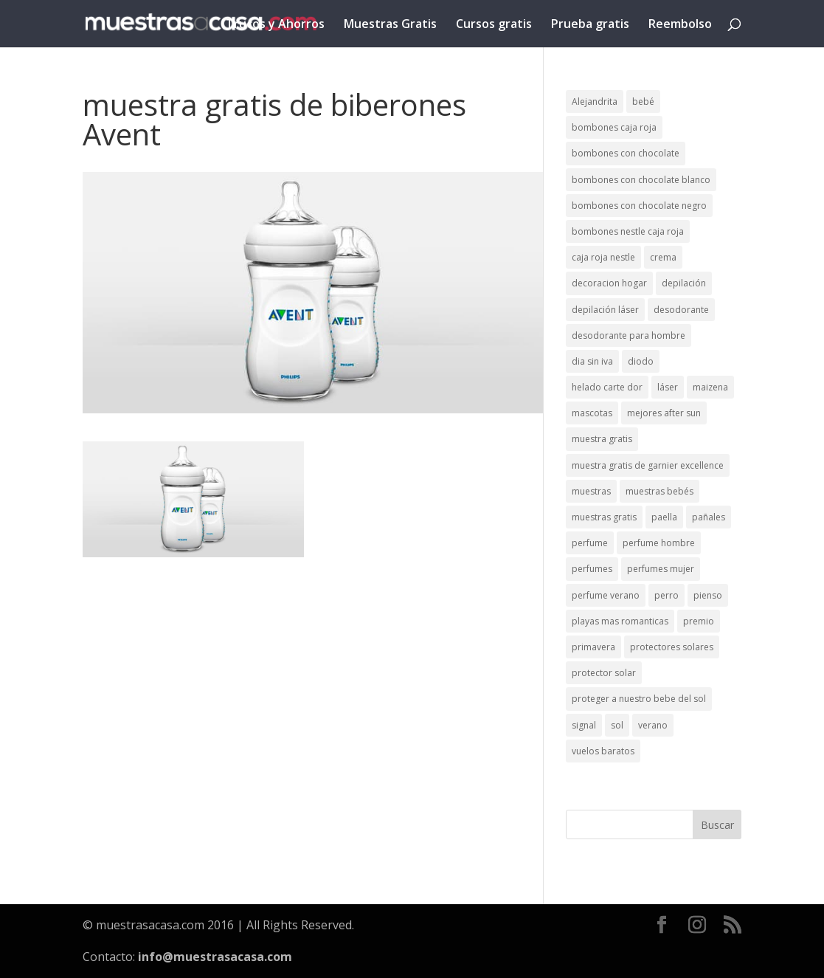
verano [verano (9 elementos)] (653, 725)
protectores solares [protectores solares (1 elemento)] (671, 647)
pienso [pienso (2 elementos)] (707, 595)
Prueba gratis (590, 25)
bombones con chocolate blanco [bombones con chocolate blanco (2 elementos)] (641, 179)
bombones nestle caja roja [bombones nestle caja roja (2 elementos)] (628, 231)
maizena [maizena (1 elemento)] (710, 387)
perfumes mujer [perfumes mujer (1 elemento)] (660, 568)
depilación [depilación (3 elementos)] (684, 283)
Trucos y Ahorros (275, 25)
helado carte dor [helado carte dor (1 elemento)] (607, 387)
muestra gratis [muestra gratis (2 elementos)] (602, 439)
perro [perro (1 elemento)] (666, 595)
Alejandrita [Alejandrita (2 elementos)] (594, 101)
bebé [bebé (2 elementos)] (643, 101)
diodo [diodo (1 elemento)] (641, 361)
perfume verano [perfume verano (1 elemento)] (606, 595)
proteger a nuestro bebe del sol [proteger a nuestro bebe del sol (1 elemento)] (639, 698)
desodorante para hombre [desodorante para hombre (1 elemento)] (628, 335)
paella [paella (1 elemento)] (664, 517)
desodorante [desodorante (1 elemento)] (681, 309)
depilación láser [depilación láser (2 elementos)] (605, 309)
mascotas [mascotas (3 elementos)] (592, 413)
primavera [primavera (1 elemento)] (593, 647)
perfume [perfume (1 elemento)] (590, 543)
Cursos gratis (494, 25)
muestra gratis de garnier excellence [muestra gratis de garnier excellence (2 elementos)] (648, 465)
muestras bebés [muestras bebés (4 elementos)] (659, 491)
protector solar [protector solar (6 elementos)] (604, 673)
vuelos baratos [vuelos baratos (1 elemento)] (603, 751)
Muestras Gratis (390, 25)
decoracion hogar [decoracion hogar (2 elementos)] (609, 283)
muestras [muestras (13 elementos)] (591, 491)
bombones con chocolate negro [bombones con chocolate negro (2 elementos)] (639, 205)
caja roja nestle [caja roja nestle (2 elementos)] (603, 257)
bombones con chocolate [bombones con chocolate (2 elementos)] (625, 153)
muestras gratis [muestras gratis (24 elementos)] (604, 517)
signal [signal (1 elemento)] (584, 725)
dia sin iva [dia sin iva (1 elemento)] (592, 361)
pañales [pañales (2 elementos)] (708, 517)
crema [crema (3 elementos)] (663, 257)
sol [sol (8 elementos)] (617, 725)
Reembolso (680, 25)
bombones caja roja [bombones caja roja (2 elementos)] (614, 127)
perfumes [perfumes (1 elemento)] (592, 568)
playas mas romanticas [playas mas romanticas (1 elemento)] (620, 621)
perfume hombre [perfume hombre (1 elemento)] (659, 543)
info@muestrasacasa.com (215, 956)
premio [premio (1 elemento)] (698, 621)
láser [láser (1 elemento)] (667, 387)
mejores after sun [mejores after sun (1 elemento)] (664, 413)
